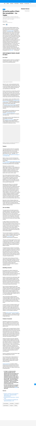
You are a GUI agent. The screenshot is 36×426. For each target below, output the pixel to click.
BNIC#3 (8, 3)
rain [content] (4, 104)
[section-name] (4, 9)
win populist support (10, 30)
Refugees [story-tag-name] (16, 405)
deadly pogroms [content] (6, 154)
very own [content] (10, 119)
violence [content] (11, 161)
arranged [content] (6, 119)
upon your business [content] (13, 104)
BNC (4, 3)
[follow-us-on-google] (7, 24)
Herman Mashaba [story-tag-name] (5, 403)
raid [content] (13, 119)
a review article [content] (9, 236)
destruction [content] (8, 104)
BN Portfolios (17, 3)
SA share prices (26, 3)
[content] (5, 104)
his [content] (8, 119)
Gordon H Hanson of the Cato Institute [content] (12, 312)
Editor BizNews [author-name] (5, 21)
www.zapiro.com (13, 143)
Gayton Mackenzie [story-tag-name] (5, 405)
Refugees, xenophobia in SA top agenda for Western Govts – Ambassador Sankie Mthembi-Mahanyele (11, 394)
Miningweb (21, 3)
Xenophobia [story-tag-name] (16, 403)
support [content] (16, 387)
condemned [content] (8, 161)
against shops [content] (15, 161)
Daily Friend (11, 50)
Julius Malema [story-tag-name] (12, 403)
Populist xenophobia (6, 363)
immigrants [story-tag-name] (11, 405)
